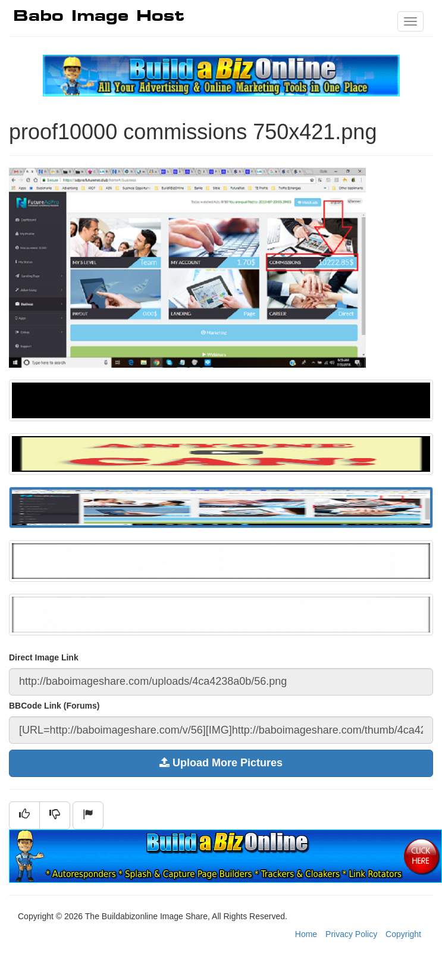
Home (306, 934)
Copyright (403, 934)
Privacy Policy (351, 934)
